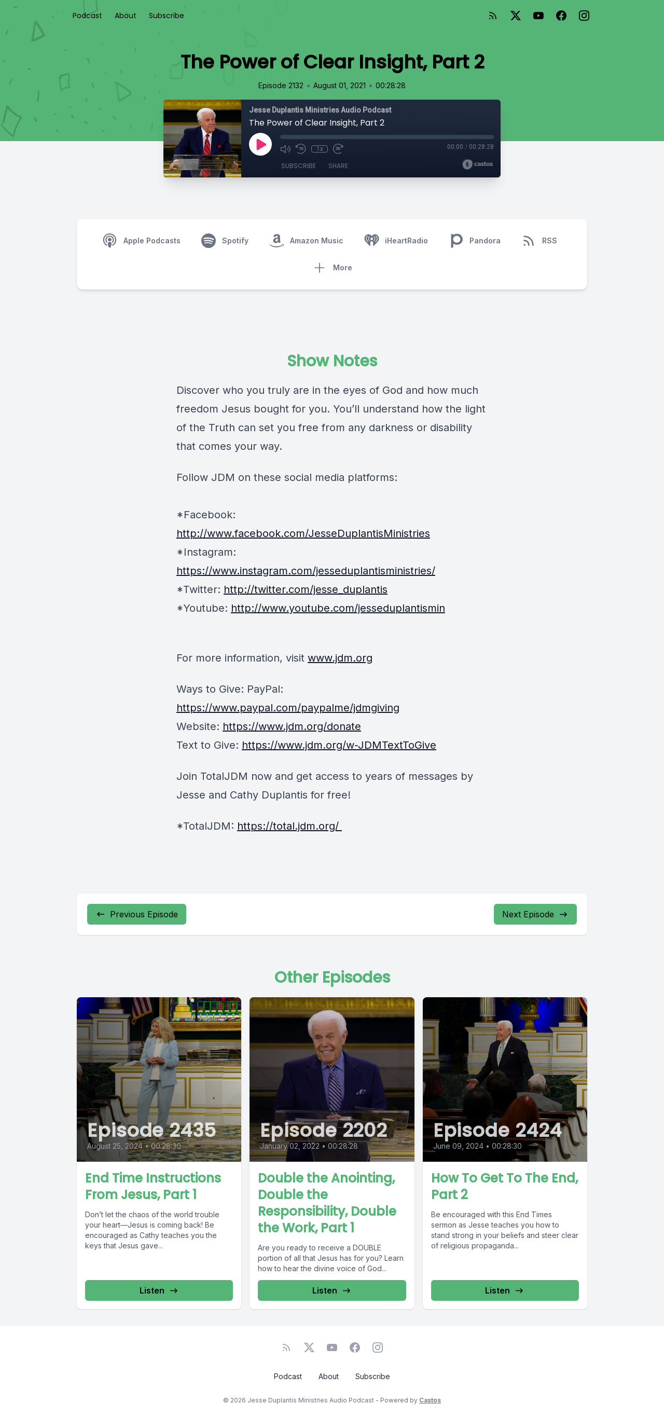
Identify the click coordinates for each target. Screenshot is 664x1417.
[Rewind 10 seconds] (301, 149)
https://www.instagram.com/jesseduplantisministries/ (305, 571)
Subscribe (166, 15)
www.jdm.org (340, 658)
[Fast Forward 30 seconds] (338, 149)
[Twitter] (515, 15)
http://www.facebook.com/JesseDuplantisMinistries (303, 533)
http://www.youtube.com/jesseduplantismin (338, 608)
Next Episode (535, 914)
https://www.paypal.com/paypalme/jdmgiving (287, 707)
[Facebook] (561, 15)
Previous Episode (136, 914)
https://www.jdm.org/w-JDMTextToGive (339, 745)
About (125, 15)
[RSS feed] (492, 15)
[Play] (260, 144)
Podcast (87, 15)
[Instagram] (584, 15)
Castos (430, 1400)
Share (338, 165)
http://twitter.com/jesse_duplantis (306, 589)
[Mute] (285, 149)
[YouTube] (538, 15)
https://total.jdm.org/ (289, 826)
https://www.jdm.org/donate (292, 726)
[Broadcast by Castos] (477, 164)
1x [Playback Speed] (319, 149)
